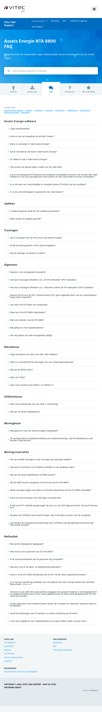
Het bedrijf (9, 643)
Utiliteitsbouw (72, 110)
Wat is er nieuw (88, 89)
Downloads (32, 89)
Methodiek (25, 112)
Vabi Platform (37, 27)
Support (13, 89)
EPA (64, 21)
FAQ (51, 89)
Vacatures (9, 654)
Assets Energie (38, 21)
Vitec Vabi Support (10, 24)
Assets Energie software (13, 110)
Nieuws (7, 650)
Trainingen (38, 110)
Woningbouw (85, 110)
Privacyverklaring (13, 658)
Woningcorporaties (11, 112)
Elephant (94, 690)
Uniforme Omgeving (78, 21)
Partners (9, 646)
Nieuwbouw (59, 110)
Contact (8, 661)
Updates (29, 110)
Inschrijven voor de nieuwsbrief (20, 672)
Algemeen (49, 110)
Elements (55, 21)
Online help (70, 89)
